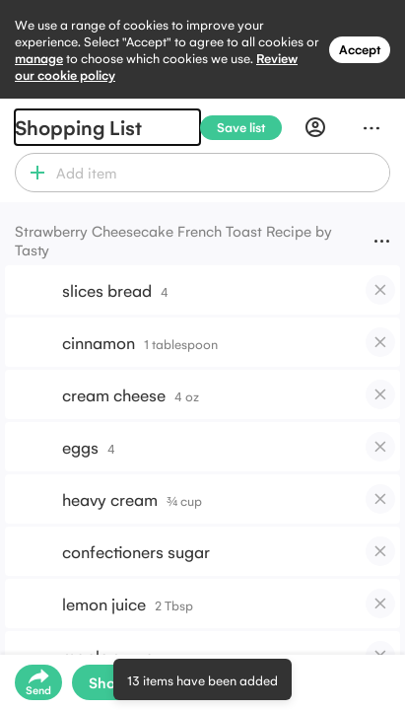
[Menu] (371, 127)
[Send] (38, 682)
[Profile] (315, 127)
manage (39, 57)
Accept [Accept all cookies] (359, 48)
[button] (33, 172)
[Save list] (249, 127)
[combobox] (219, 172)
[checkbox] (380, 290)
